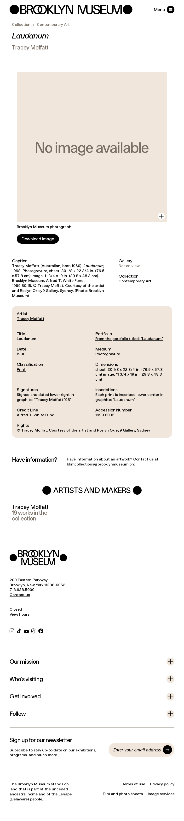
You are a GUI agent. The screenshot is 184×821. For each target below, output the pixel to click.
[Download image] (38, 239)
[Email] (137, 749)
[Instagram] (12, 630)
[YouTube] (26, 630)
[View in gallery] (161, 216)
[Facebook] (40, 630)
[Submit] (167, 749)
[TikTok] (19, 630)
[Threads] (33, 630)
